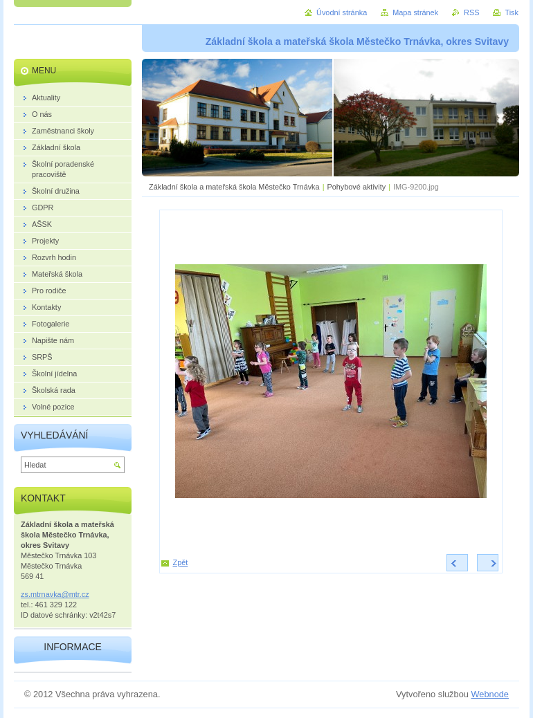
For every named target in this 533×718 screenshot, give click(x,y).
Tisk (511, 12)
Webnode (490, 694)
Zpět (180, 562)
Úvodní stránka (341, 12)
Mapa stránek (415, 12)
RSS (471, 12)
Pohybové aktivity (357, 187)
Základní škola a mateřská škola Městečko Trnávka (234, 187)
